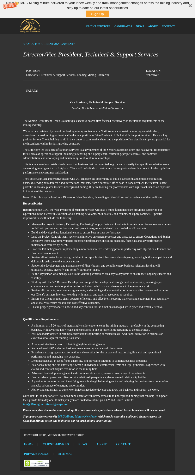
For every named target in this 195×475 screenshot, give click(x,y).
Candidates (123, 26)
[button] (97, 9)
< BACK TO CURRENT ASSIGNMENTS (49, 43)
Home (28, 444)
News (140, 26)
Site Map (65, 453)
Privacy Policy (36, 453)
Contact (168, 26)
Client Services (98, 26)
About (153, 26)
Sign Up (97, 14)
